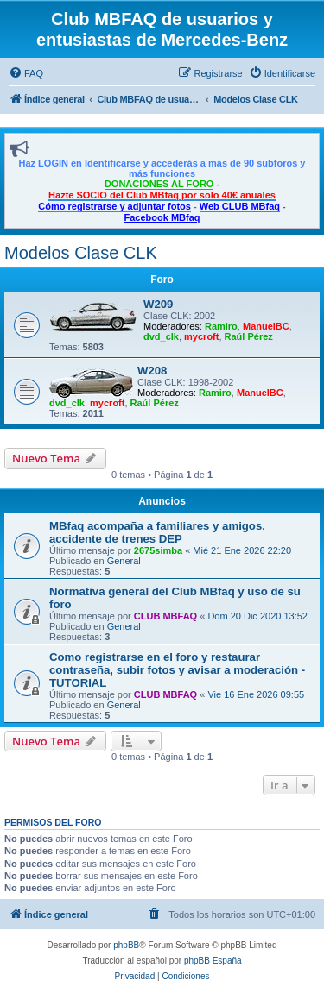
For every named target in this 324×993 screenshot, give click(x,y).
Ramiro (221, 326)
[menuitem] (26, 73)
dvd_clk (161, 336)
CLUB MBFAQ (165, 616)
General (124, 561)
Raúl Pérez (249, 336)
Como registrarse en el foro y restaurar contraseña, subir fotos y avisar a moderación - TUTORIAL (177, 669)
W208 (152, 370)
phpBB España (213, 960)
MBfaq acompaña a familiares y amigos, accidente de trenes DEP (157, 532)
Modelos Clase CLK (80, 252)
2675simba (158, 550)
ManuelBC (266, 326)
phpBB (126, 945)
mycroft (201, 336)
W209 (158, 304)
